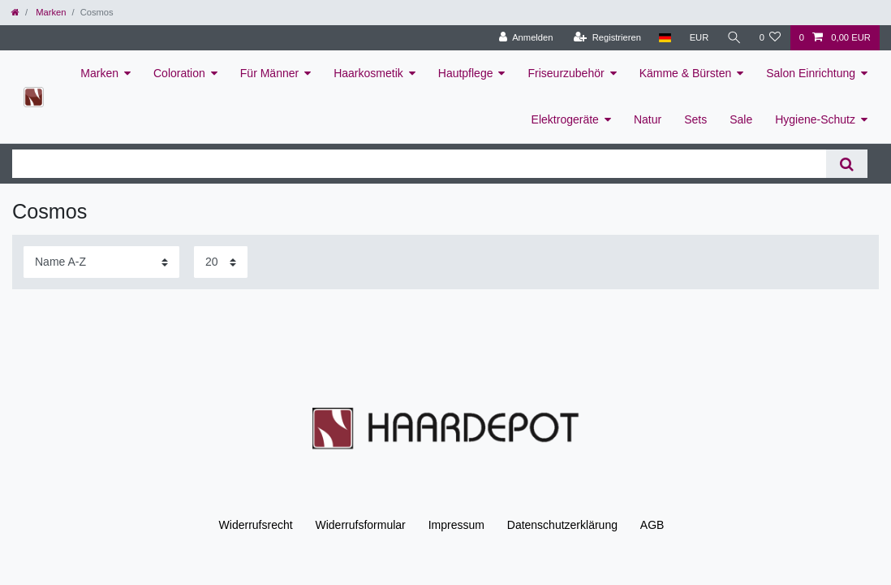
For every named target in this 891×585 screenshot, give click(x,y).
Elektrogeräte (565, 119)
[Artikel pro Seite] (221, 262)
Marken (49, 12)
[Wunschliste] (770, 37)
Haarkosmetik (368, 73)
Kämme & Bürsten (685, 73)
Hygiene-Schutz (815, 119)
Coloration (179, 73)
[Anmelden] (526, 37)
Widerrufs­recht (256, 524)
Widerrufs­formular (361, 524)
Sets (695, 119)
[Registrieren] (607, 37)
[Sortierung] (101, 262)
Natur (647, 119)
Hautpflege (465, 73)
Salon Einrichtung (810, 73)
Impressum (456, 524)
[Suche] (733, 37)
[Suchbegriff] (419, 164)
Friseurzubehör (565, 73)
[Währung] (698, 37)
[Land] (665, 37)
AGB (652, 524)
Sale (741, 119)
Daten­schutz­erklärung (562, 524)
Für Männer (269, 73)
